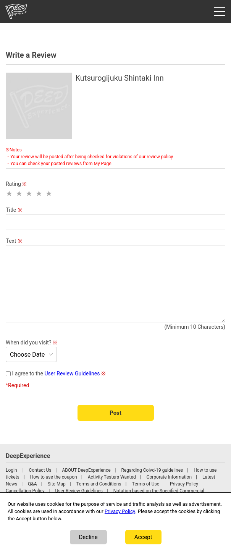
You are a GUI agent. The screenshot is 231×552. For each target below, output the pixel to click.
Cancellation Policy (25, 490)
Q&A (32, 484)
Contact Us (40, 470)
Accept (143, 537)
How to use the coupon (53, 477)
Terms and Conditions (98, 484)
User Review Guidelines (72, 374)
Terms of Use (145, 484)
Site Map (57, 484)
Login (11, 470)
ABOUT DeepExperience (86, 470)
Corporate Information (169, 477)
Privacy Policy (184, 484)
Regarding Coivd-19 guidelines (152, 470)
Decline (88, 537)
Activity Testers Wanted (112, 477)
